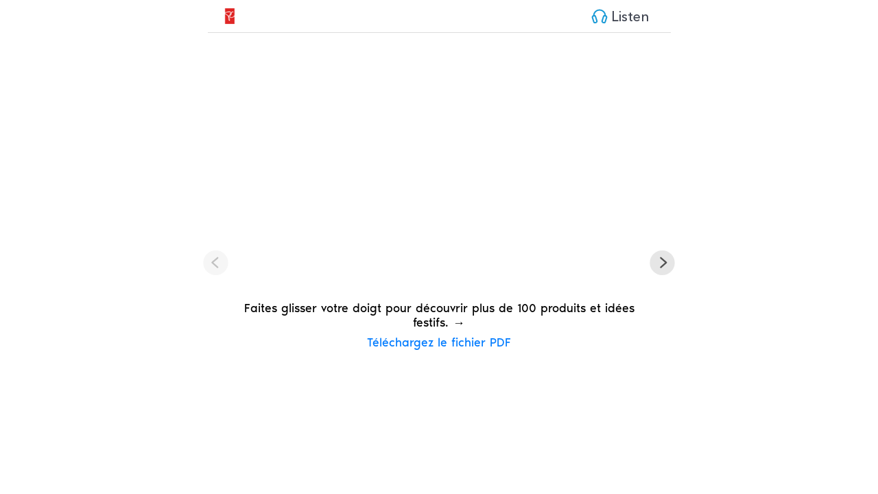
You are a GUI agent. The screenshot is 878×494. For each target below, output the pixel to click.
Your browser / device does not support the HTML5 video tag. (439, 170)
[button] (662, 264)
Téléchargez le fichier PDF (439, 342)
